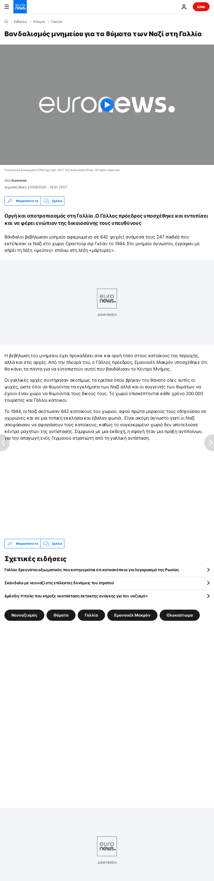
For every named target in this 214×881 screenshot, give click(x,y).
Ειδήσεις (20, 21)
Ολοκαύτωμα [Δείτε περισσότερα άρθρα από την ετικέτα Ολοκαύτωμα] (180, 615)
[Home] (6, 21)
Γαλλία (56, 21)
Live (201, 6)
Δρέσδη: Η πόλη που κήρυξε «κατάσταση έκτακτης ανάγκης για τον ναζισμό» (75, 595)
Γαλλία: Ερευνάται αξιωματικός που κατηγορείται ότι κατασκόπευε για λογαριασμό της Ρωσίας (91, 569)
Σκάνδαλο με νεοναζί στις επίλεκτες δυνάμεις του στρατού (59, 582)
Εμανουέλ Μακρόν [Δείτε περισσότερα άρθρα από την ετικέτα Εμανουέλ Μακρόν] (132, 615)
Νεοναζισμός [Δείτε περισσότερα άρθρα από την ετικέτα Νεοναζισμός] (24, 615)
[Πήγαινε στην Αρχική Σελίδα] (20, 6)
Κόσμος (39, 21)
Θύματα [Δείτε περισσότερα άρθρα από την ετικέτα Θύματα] (61, 615)
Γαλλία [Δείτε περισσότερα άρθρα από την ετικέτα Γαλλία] (91, 615)
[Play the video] (107, 105)
